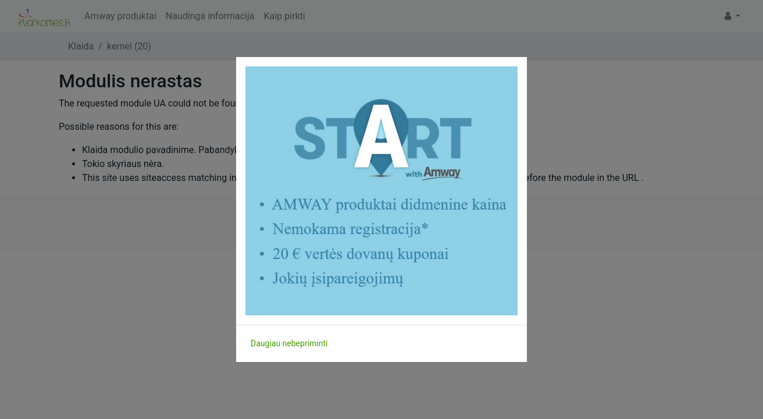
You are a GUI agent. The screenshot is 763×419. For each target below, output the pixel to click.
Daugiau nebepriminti (289, 343)
